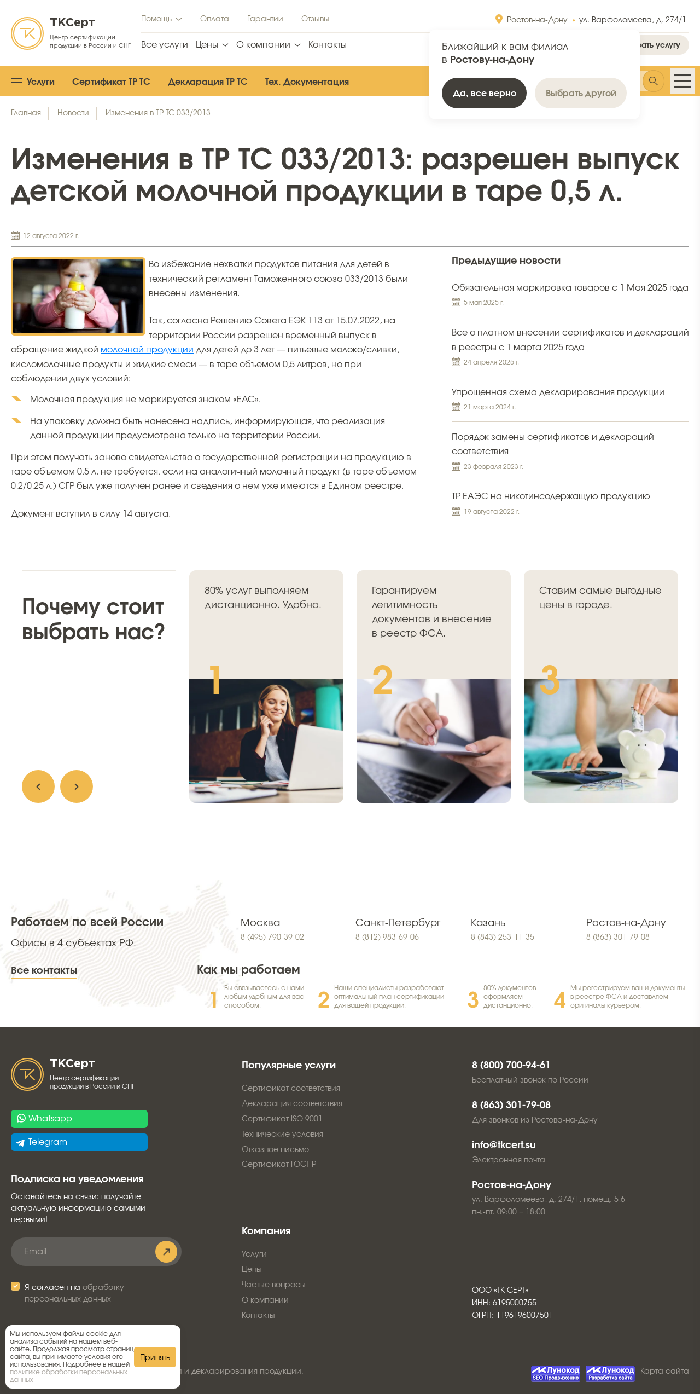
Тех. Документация (307, 82)
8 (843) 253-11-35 (502, 937)
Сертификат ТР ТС (111, 82)
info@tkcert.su (504, 1145)
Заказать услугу (650, 45)
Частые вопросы (274, 1285)
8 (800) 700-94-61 (511, 1066)
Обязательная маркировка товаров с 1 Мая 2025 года (570, 296)
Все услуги (164, 45)
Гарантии (265, 19)
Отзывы (315, 19)
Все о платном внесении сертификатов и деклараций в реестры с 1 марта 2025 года (570, 348)
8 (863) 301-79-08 (618, 937)
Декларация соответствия (292, 1104)
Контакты (327, 45)
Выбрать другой (581, 93)
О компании (263, 45)
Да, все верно (484, 93)
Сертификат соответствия (291, 1088)
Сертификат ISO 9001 (282, 1119)
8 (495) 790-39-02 (272, 937)
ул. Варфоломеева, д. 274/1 (632, 20)
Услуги (41, 82)
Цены (207, 45)
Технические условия (282, 1134)
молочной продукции (147, 349)
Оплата (214, 19)
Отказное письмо (275, 1150)
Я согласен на (74, 1293)
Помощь (156, 19)
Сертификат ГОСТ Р (279, 1165)
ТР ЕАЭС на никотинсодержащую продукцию (570, 504)
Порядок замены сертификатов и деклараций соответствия (570, 453)
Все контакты (44, 971)
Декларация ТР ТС (208, 82)
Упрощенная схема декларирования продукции (570, 400)
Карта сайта (664, 1371)
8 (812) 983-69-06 (387, 937)
